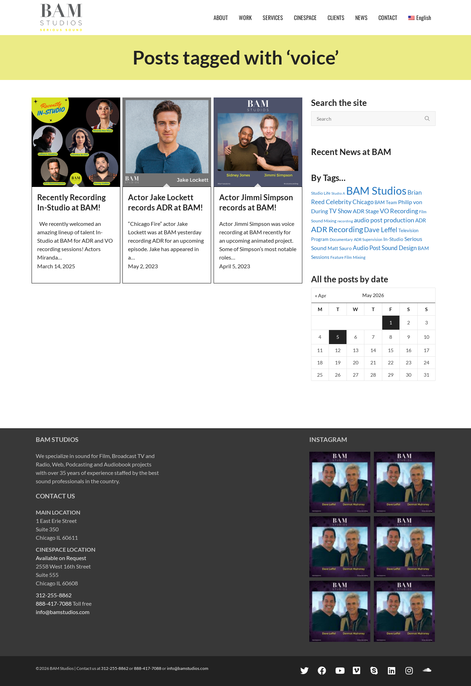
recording (345, 221)
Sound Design (399, 247)
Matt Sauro (340, 248)
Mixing (359, 257)
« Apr (321, 295)
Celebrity (338, 202)
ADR (420, 220)
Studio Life (320, 193)
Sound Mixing (323, 220)
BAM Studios (376, 190)
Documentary (341, 239)
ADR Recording (337, 229)
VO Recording (399, 211)
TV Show (340, 211)
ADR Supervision (368, 239)
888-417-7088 (54, 603)
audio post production (384, 220)
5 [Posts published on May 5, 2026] (337, 337)
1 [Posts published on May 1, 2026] (390, 322)
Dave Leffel (380, 230)
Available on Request (61, 557)
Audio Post (367, 247)
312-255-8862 (54, 595)
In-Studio (393, 239)
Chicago (363, 202)
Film (422, 212)
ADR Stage (366, 211)
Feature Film (341, 257)
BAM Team (386, 202)
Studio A (338, 193)
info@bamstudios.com (62, 611)
